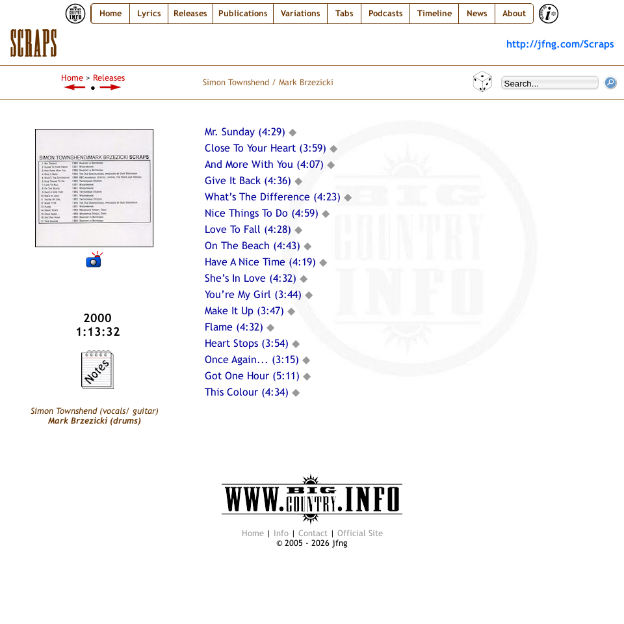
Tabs (344, 13)
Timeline (434, 13)
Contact (313, 533)
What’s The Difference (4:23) (273, 197)
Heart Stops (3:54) (247, 343)
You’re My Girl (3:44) (253, 294)
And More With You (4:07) (264, 164)
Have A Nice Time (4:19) (260, 262)
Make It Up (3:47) (244, 311)
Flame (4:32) (234, 327)
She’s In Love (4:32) (250, 278)
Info (281, 533)
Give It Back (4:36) (248, 180)
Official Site (360, 533)
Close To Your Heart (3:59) (265, 148)
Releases (109, 78)
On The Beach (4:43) (252, 245)
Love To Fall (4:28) (248, 229)
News (477, 13)
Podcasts (386, 13)
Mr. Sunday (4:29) (245, 132)
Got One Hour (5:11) (252, 376)
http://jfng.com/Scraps (560, 43)
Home (110, 13)
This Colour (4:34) (247, 392)
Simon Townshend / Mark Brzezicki (268, 82)
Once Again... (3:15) (252, 359)
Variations (300, 13)
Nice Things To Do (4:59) (261, 213)
